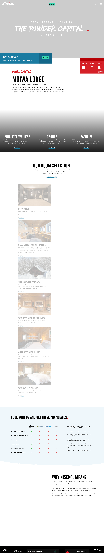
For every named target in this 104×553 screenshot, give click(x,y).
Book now (52, 4)
